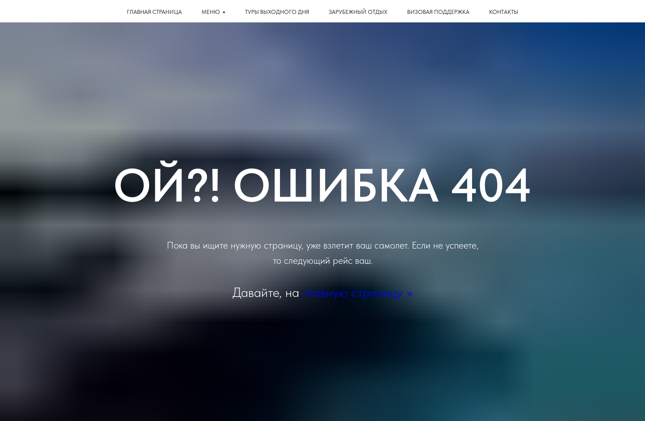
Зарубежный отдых (358, 12)
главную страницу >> (358, 292)
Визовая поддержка (438, 12)
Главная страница (154, 12)
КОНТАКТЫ (503, 12)
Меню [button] (211, 12)
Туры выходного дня (277, 12)
